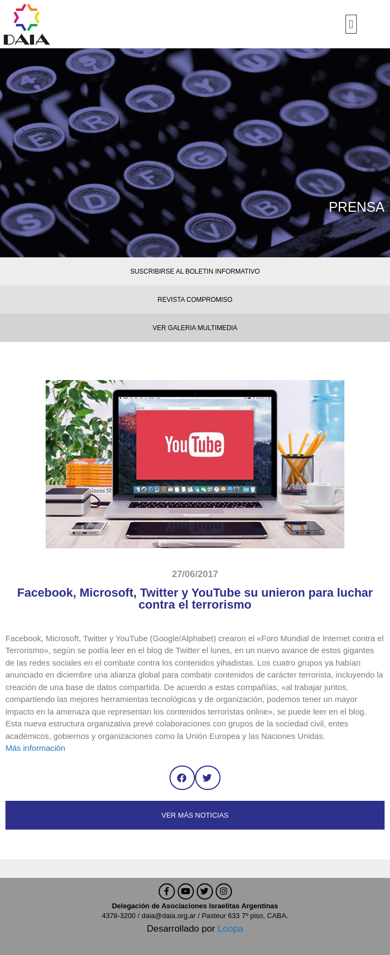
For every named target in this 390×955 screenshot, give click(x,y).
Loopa (230, 929)
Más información (35, 747)
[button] (351, 24)
